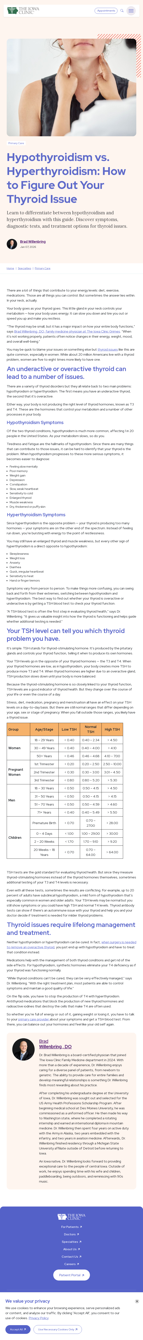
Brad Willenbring (33, 241)
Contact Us (70, 1257)
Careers (70, 1264)
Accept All (16, 1329)
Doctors (70, 1234)
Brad (85, 1043)
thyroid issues (108, 349)
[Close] (137, 1301)
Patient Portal (69, 1275)
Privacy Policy (39, 1318)
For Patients (70, 1227)
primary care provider (34, 1019)
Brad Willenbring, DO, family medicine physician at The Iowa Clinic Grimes (67, 331)
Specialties (70, 1242)
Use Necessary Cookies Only (56, 1329)
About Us (70, 1249)
